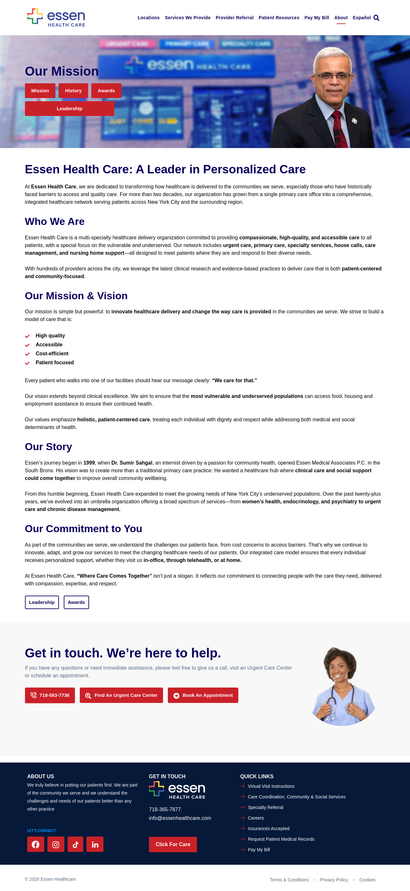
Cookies (367, 879)
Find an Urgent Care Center (121, 695)
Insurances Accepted (269, 828)
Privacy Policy (334, 879)
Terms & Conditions (289, 879)
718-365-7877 (165, 809)
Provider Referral (234, 17)
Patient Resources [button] (279, 17)
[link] (378, 18)
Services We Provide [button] (188, 17)
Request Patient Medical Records (281, 839)
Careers (256, 818)
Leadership (69, 108)
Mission (40, 90)
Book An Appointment (203, 695)
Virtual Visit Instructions (271, 786)
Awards (106, 90)
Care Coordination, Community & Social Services (297, 796)
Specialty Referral (265, 807)
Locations (149, 17)
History (73, 90)
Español (362, 17)
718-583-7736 (50, 695)
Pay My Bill (317, 17)
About (341, 17)
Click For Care (173, 844)
